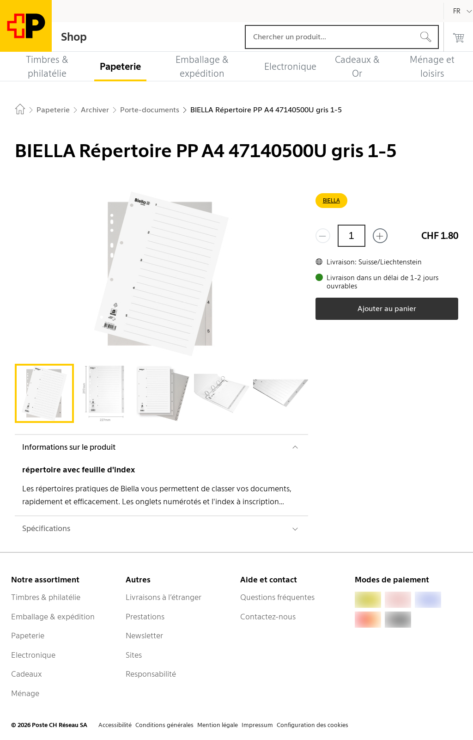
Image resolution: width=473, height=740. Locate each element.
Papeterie (27, 635)
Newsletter (144, 635)
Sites (134, 655)
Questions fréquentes (277, 597)
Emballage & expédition (53, 616)
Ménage (25, 693)
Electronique (33, 655)
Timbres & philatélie (45, 597)
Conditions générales (164, 725)
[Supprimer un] (322, 235)
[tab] (44, 393)
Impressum (257, 725)
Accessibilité (115, 725)
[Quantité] (351, 236)
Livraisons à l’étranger (163, 597)
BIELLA (331, 200)
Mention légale (217, 725)
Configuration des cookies (312, 725)
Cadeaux (26, 674)
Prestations (145, 616)
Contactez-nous (268, 616)
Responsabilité (151, 674)
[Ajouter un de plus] (380, 235)
